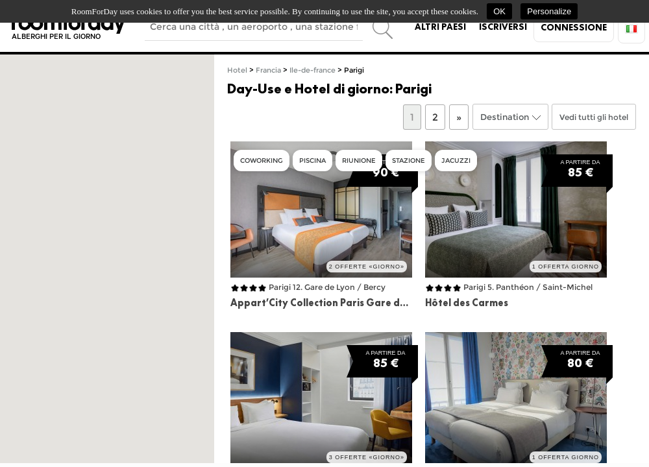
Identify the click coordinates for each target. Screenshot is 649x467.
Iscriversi (503, 26)
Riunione (359, 160)
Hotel (237, 70)
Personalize (549, 11)
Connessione (574, 27)
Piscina (312, 160)
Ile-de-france (312, 70)
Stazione (408, 160)
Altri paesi (440, 26)
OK (499, 11)
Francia (268, 70)
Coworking (261, 160)
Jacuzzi (456, 160)
